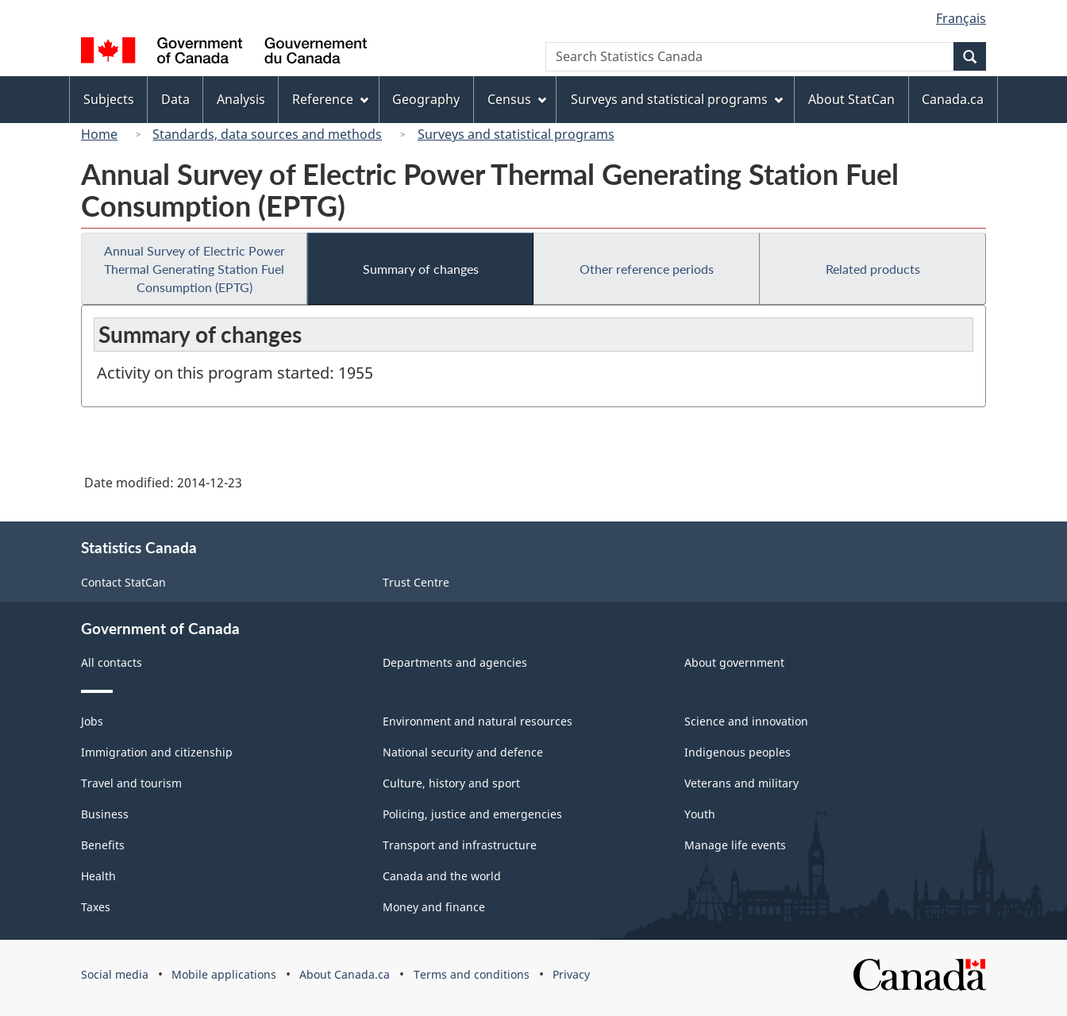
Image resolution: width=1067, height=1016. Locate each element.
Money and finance (434, 906)
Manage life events (735, 844)
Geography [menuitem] (426, 99)
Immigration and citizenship (157, 752)
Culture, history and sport (451, 783)
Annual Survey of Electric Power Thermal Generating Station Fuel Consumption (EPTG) (194, 268)
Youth (699, 814)
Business (105, 814)
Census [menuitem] (516, 99)
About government (734, 662)
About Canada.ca (344, 974)
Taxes (95, 906)
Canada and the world (442, 875)
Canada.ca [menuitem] (953, 99)
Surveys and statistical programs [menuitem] (677, 99)
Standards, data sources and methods (267, 134)
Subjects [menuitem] (108, 99)
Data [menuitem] (175, 99)
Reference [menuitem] (330, 99)
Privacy (571, 974)
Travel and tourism (131, 783)
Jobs (92, 721)
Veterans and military (741, 783)
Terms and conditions (472, 974)
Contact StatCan (123, 582)
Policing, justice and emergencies (472, 814)
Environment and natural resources (477, 721)
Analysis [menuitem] (241, 99)
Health (98, 875)
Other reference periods (647, 268)
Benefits (103, 844)
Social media (114, 974)
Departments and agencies (455, 662)
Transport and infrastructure (460, 844)
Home (99, 134)
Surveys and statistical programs (516, 134)
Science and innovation (746, 721)
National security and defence (463, 752)
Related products (873, 268)
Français (961, 18)
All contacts (111, 662)
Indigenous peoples (737, 752)
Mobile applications (223, 974)
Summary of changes (421, 268)
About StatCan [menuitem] (851, 99)
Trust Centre (416, 582)
